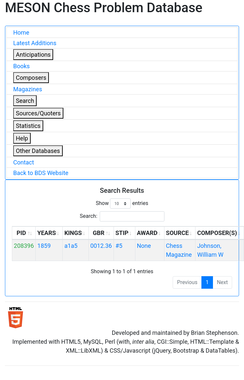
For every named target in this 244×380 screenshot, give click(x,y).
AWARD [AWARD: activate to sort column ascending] (147, 232)
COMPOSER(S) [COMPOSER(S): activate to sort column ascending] (217, 232)
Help (22, 138)
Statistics (28, 125)
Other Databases (38, 150)
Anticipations (33, 54)
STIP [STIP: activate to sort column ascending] (121, 232)
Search (25, 100)
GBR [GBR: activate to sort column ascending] (98, 232)
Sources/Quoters (38, 113)
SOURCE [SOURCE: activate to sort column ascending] (177, 232)
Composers (31, 77)
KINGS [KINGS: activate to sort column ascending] (73, 232)
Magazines (27, 89)
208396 (24, 245)
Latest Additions (34, 43)
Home (21, 32)
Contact (23, 162)
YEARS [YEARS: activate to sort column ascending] (46, 232)
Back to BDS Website (40, 172)
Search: (122, 216)
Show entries (122, 203)
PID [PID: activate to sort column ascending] (21, 232)
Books (21, 66)
